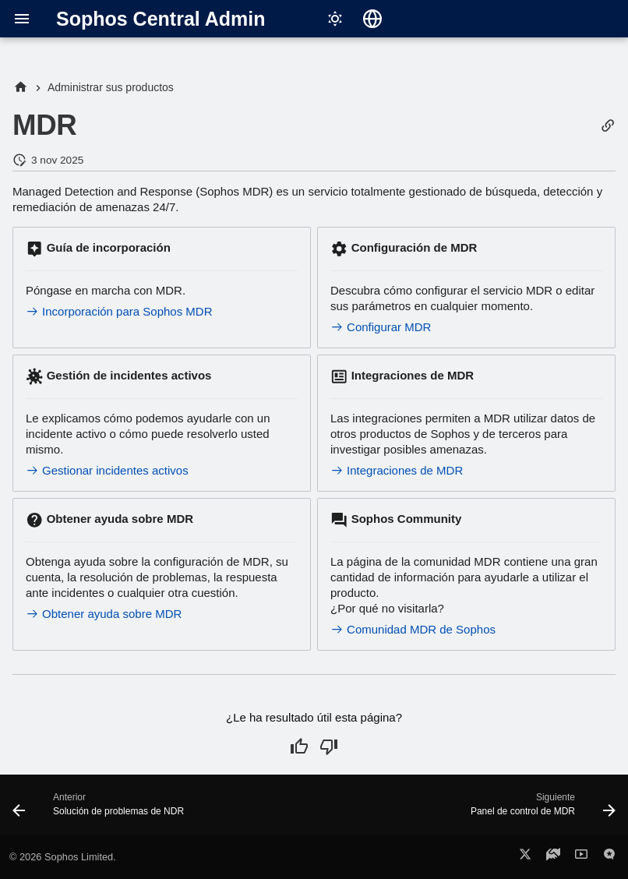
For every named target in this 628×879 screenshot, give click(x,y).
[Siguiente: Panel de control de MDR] (540, 809)
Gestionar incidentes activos (107, 470)
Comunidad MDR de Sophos (413, 629)
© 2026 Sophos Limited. (62, 857)
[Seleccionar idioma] (372, 18)
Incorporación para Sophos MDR (119, 311)
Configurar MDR (380, 327)
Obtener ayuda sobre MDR (104, 613)
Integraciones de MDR (396, 470)
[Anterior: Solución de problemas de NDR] (101, 809)
